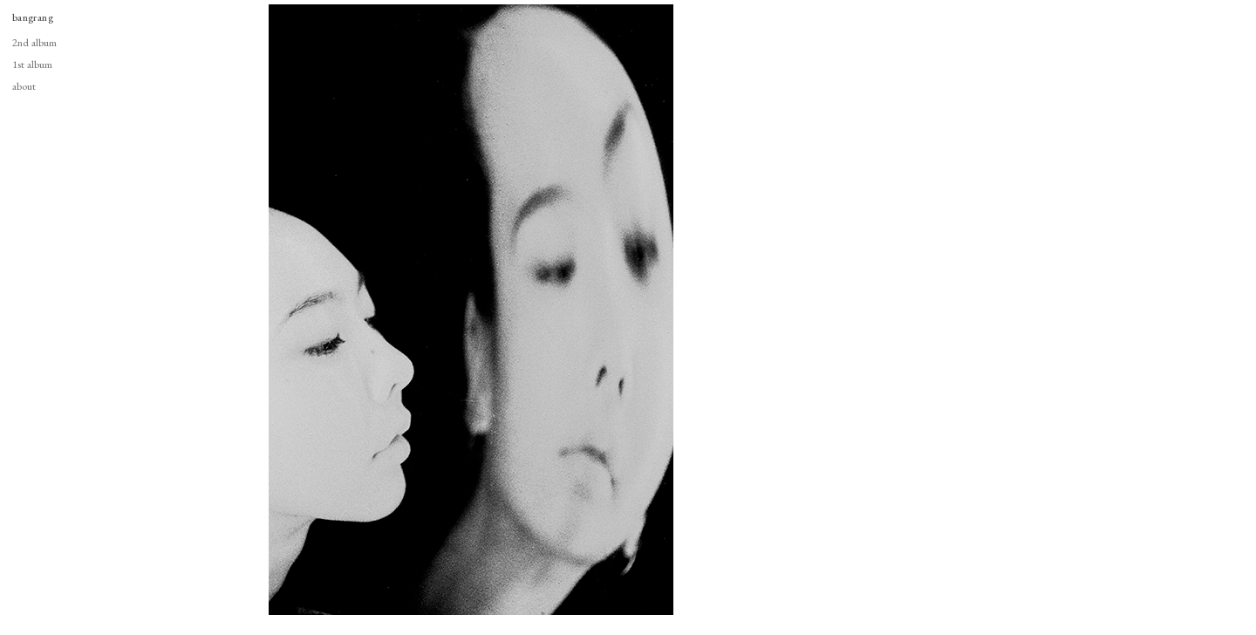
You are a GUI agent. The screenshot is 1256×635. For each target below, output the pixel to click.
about (24, 86)
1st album (32, 64)
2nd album (34, 42)
